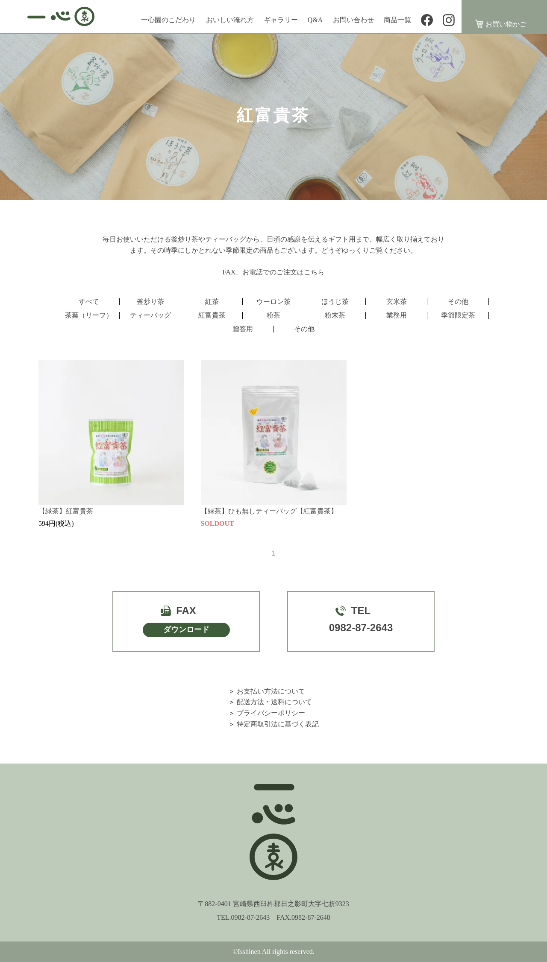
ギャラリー (281, 20)
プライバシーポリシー (271, 713)
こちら (314, 272)
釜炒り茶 (150, 301)
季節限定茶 (458, 315)
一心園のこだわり (168, 20)
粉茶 (273, 315)
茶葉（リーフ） (89, 315)
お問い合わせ (353, 20)
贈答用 (242, 328)
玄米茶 (396, 301)
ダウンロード (186, 629)
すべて (89, 301)
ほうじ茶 (335, 301)
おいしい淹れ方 (230, 20)
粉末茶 (335, 315)
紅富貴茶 (212, 315)
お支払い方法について (271, 691)
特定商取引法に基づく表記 (278, 724)
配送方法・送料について (274, 701)
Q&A (315, 20)
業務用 (396, 315)
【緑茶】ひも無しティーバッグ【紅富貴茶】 (269, 511)
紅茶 (212, 301)
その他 (458, 301)
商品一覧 (397, 20)
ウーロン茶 (273, 301)
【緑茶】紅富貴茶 (65, 511)
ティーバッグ (150, 315)
